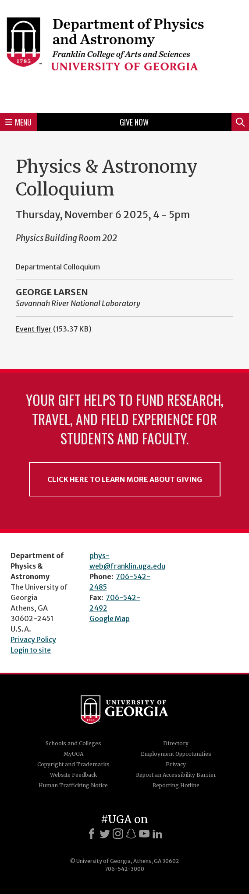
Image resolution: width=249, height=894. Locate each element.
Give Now (134, 122)
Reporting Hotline (176, 785)
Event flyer (34, 329)
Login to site (31, 650)
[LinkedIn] (157, 833)
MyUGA (73, 754)
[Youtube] (144, 833)
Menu (18, 122)
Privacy (176, 764)
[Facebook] (91, 833)
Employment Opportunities (176, 754)
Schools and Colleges (73, 743)
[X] (105, 833)
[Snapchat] (131, 833)
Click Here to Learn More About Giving (124, 479)
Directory (176, 743)
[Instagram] (118, 833)
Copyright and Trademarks (73, 764)
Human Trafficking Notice (73, 785)
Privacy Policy (33, 639)
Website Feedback (73, 775)
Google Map (109, 618)
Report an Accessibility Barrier (176, 775)
